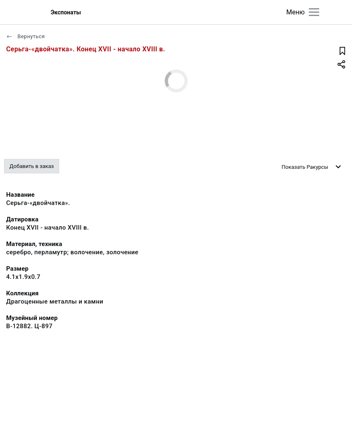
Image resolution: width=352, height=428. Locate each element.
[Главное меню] (314, 12)
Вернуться (25, 36)
